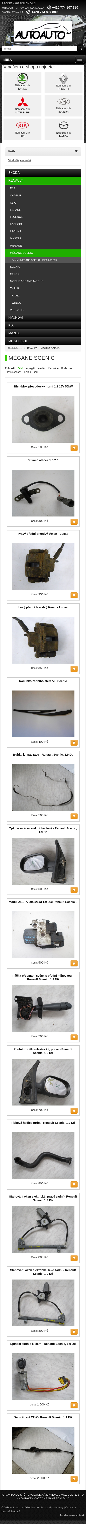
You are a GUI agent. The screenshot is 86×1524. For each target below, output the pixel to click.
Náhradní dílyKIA (22, 129)
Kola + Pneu (31, 372)
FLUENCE (16, 216)
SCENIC (15, 266)
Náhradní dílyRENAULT (63, 82)
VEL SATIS (17, 309)
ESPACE (15, 209)
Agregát (30, 368)
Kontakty (26, 1498)
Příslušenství (14, 372)
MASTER (15, 238)
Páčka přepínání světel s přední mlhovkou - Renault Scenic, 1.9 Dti (43, 977)
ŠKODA (14, 172)
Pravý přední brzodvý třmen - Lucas (43, 533)
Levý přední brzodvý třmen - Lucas (42, 607)
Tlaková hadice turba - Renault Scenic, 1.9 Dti (43, 1122)
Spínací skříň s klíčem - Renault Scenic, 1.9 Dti (43, 1343)
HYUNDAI (15, 317)
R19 (12, 188)
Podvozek (66, 368)
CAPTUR (15, 195)
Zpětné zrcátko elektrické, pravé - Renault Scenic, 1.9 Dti (43, 1051)
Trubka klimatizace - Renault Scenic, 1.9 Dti (43, 754)
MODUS (15, 274)
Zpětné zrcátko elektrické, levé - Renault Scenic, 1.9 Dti (43, 830)
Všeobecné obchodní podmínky (44, 1507)
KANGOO (16, 224)
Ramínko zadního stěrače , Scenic (43, 681)
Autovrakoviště (13, 1494)
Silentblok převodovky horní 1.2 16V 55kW (43, 386)
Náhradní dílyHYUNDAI (63, 104)
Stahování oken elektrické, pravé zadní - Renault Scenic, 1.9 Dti (43, 1198)
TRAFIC (15, 295)
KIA (11, 325)
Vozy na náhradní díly (52, 1498)
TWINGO (15, 302)
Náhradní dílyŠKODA (22, 81)
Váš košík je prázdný (19, 160)
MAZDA (14, 333)
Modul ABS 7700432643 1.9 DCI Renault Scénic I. (43, 902)
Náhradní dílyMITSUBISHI (22, 105)
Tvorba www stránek (72, 1515)
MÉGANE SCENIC (21, 252)
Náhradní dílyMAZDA (63, 129)
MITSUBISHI (17, 341)
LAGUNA (15, 231)
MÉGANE (16, 245)
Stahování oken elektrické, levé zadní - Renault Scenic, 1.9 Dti (43, 1271)
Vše (21, 368)
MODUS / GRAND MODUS (26, 281)
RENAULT (15, 180)
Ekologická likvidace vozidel (50, 1494)
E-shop (80, 1494)
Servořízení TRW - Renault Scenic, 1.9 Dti (43, 1417)
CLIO (13, 202)
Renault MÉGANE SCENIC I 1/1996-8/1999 (34, 260)
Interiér (41, 368)
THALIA (15, 288)
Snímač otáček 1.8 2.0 (43, 460)
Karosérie (53, 368)
